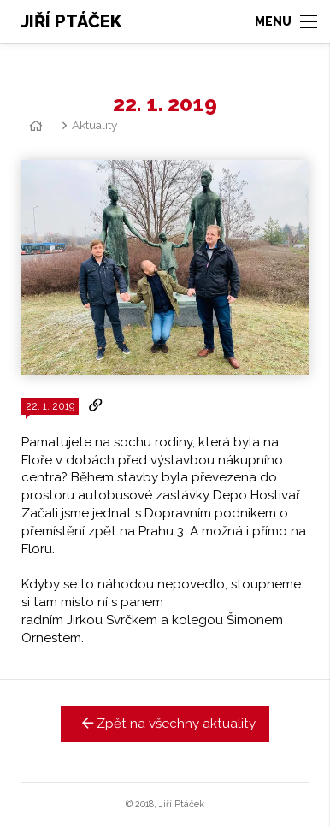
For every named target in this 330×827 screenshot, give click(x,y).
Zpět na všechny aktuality (165, 723)
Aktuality (94, 125)
